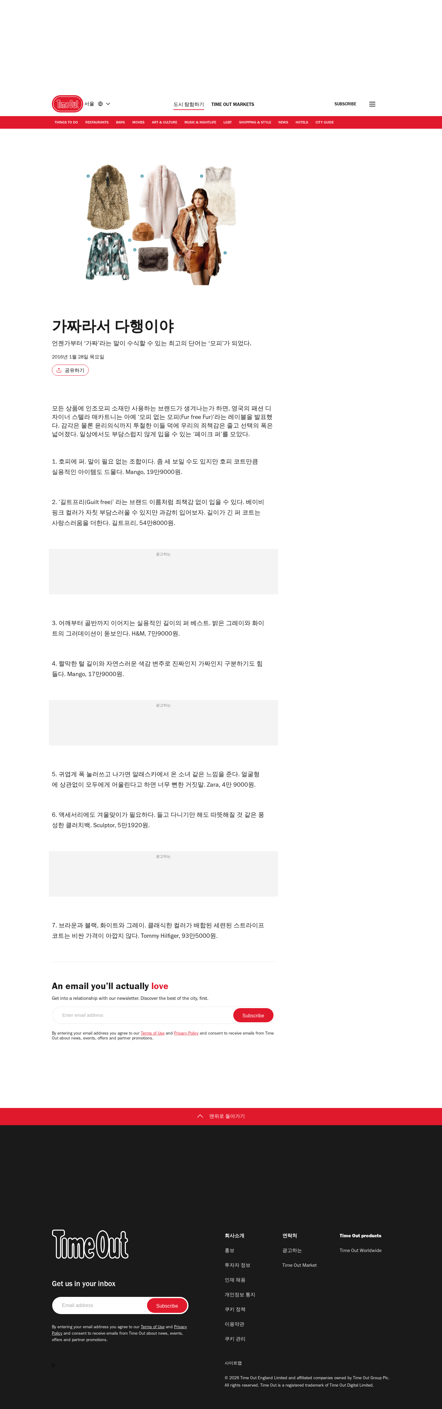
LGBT (227, 123)
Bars (120, 123)
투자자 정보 (237, 1265)
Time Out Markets (232, 105)
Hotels (302, 123)
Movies (138, 123)
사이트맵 (233, 1364)
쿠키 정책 (235, 1310)
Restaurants (97, 123)
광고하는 (292, 1251)
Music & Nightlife (200, 123)
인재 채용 (235, 1280)
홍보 (230, 1251)
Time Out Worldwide (361, 1251)
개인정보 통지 (240, 1295)
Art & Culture (164, 123)
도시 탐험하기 (188, 105)
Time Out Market (299, 1265)
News (283, 123)
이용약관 (234, 1324)
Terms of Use (153, 1034)
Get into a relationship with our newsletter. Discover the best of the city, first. (130, 998)
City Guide (325, 123)
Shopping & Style (255, 123)
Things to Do (66, 123)
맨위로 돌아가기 (221, 1117)
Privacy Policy (186, 1034)
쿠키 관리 (235, 1339)
